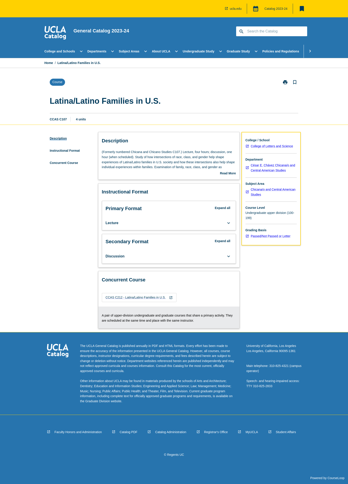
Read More (228, 173)
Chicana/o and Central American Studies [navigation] (273, 192)
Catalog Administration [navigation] (170, 432)
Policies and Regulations (280, 51)
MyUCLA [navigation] (251, 432)
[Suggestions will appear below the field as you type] (272, 31)
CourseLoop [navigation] (336, 478)
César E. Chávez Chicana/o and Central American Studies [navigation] (273, 167)
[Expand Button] (228, 223)
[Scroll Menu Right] (310, 51)
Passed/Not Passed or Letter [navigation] (271, 236)
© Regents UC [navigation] (174, 454)
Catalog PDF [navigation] (128, 432)
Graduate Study (238, 51)
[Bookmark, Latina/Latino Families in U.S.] (294, 82)
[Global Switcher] (256, 9)
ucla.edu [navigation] (236, 8)
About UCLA (161, 51)
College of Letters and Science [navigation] (272, 146)
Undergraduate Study (198, 51)
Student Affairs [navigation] (286, 432)
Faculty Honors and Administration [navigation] (78, 432)
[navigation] (55, 33)
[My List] (302, 8)
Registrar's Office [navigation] (216, 432)
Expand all (222, 208)
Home (48, 63)
